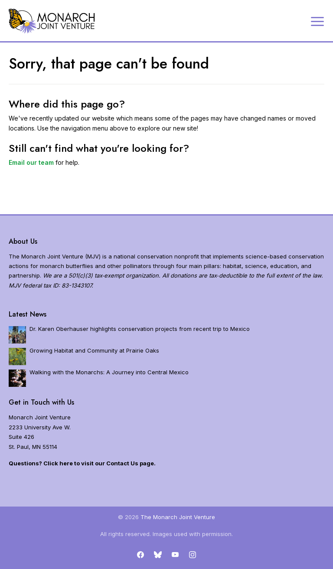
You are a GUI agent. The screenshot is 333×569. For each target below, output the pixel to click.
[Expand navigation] (317, 20)
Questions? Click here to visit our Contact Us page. (82, 463)
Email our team (31, 162)
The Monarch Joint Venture (177, 516)
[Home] (52, 21)
